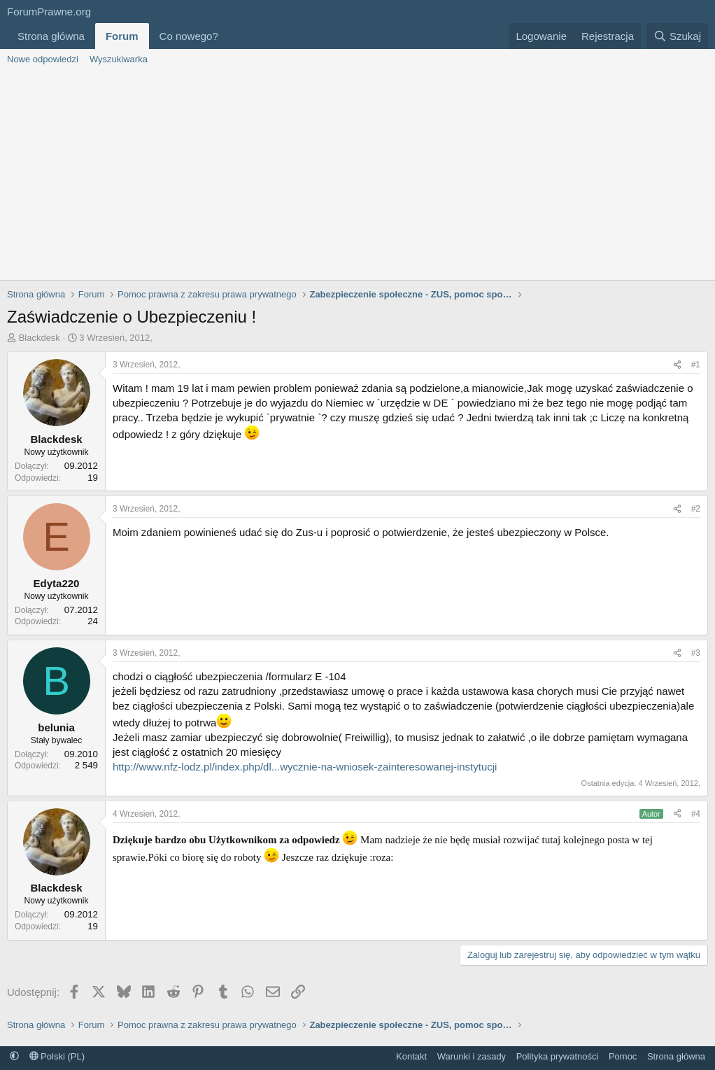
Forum (122, 36)
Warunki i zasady (472, 1056)
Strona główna (51, 36)
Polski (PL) (57, 1056)
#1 (695, 364)
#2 (695, 509)
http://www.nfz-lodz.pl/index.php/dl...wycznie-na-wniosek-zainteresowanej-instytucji (305, 767)
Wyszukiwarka (119, 59)
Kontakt (411, 1056)
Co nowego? (189, 36)
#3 (695, 653)
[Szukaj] (677, 36)
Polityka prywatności (557, 1056)
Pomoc (623, 1056)
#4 (695, 814)
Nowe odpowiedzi (42, 59)
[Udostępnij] (677, 365)
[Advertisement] (357, 175)
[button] (229, 36)
